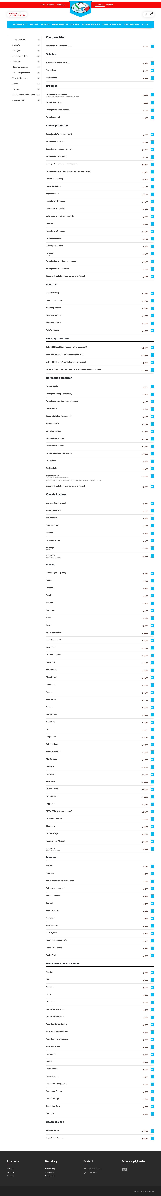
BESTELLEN (100, 5)
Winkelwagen (49, 1172)
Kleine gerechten (60, 24)
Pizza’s (145, 24)
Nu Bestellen (152, 46)
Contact (109, 5)
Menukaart (61, 5)
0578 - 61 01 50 (18, 15)
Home (42, 5)
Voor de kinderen (131, 24)
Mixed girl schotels (91, 24)
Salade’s (34, 24)
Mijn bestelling (50, 1169)
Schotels (74, 24)
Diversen (67, 31)
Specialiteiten (90, 31)
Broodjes (45, 24)
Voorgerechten (20, 24)
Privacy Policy (50, 1176)
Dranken (78, 31)
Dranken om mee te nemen (23, 95)
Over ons (50, 5)
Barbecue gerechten (111, 24)
